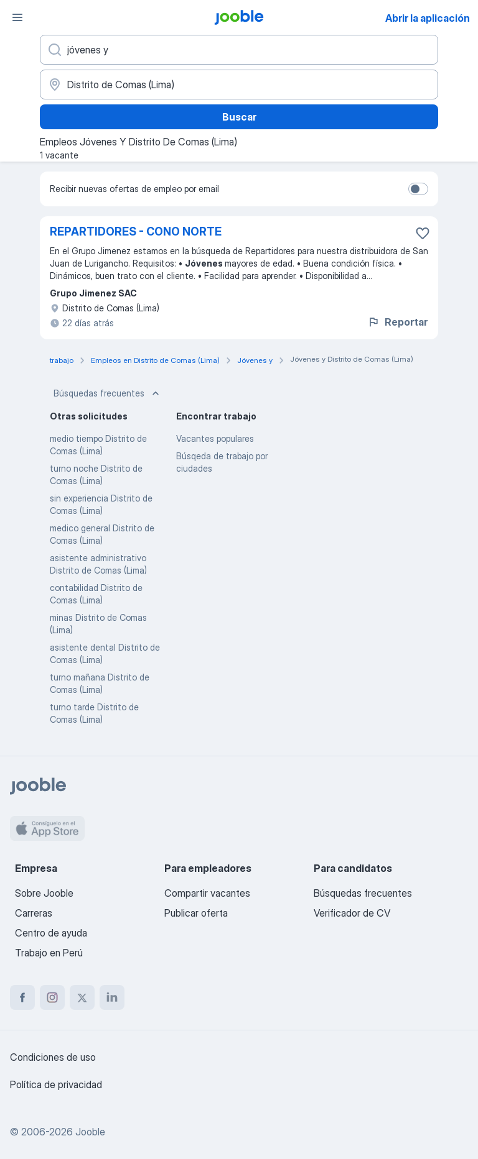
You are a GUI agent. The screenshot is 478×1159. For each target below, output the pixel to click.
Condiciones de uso (53, 1057)
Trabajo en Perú (49, 952)
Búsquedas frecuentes (108, 393)
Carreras (33, 913)
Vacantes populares (215, 438)
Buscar (239, 117)
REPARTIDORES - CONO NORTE (136, 231)
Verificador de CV (352, 913)
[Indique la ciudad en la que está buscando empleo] (239, 84)
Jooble (90, 1131)
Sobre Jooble (44, 893)
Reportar (397, 322)
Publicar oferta (196, 913)
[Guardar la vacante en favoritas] (422, 233)
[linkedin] (112, 997)
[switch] (418, 189)
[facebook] (22, 997)
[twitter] (82, 997)
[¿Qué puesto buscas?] (239, 50)
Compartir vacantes (207, 893)
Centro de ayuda (51, 933)
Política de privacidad (56, 1084)
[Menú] (17, 17)
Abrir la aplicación (427, 18)
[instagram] (52, 997)
